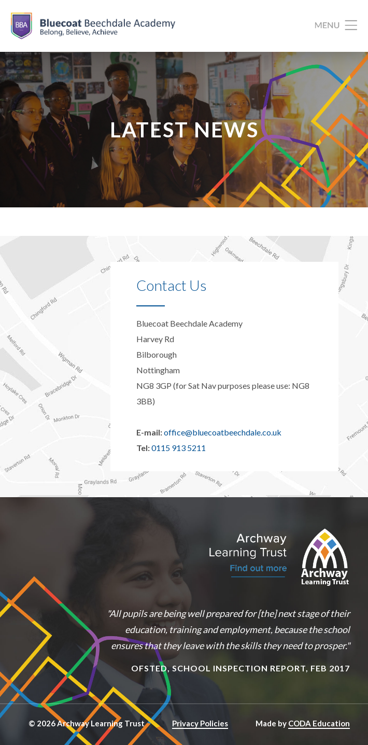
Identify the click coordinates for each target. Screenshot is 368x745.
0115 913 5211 (178, 448)
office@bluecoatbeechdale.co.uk (222, 432)
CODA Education (319, 723)
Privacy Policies (200, 723)
